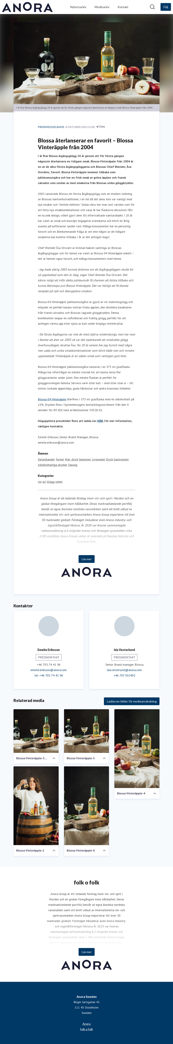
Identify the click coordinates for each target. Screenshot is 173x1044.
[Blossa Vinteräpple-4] (136, 748)
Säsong (72, 465)
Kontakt (123, 7)
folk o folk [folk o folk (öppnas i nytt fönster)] (86, 1029)
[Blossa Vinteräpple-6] (86, 805)
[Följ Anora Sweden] (165, 7)
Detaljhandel (46, 459)
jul (44, 482)
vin (40, 482)
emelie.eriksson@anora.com (49, 670)
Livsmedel (98, 459)
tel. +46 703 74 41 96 (48, 675)
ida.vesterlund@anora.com (124, 670)
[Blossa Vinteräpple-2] (36, 805)
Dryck (109, 459)
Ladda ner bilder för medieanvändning (132, 701)
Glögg (51, 482)
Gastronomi (121, 459)
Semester (85, 459)
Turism (60, 459)
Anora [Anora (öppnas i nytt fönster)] (86, 1024)
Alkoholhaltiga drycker (52, 465)
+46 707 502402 (124, 675)
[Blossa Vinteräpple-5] (86, 731)
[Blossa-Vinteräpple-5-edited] (36, 731)
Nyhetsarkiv (78, 7)
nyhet (59, 482)
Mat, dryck (71, 459)
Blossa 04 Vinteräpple (52, 399)
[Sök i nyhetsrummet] (152, 7)
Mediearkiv (101, 7)
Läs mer (86, 559)
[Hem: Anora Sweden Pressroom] (27, 7)
